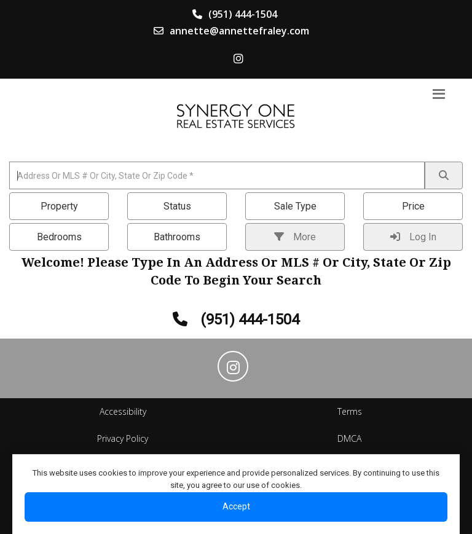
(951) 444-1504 (234, 14)
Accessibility (123, 411)
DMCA (349, 438)
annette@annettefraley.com (231, 30)
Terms (349, 411)
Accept (236, 506)
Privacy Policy (122, 438)
